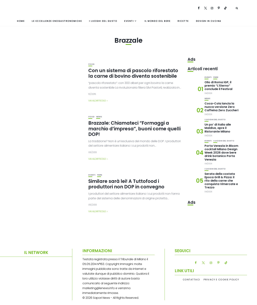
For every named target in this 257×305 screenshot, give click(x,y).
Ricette (183, 20)
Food (91, 64)
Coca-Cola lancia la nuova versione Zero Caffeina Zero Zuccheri (221, 106)
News (99, 117)
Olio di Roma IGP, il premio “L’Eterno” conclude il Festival (218, 85)
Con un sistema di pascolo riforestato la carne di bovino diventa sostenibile (133, 73)
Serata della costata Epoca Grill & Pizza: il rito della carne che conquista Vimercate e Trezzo (221, 181)
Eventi (129, 20)
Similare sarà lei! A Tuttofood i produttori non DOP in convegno (126, 184)
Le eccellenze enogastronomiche (57, 20)
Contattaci (191, 279)
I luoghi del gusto (103, 20)
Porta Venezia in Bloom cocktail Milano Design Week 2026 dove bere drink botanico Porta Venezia (221, 153)
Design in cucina (208, 20)
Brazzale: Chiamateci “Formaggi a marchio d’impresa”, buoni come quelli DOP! (134, 128)
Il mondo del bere (158, 20)
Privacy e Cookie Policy (221, 279)
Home (21, 20)
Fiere (99, 175)
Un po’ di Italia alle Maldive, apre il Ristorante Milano (218, 127)
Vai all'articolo (97, 100)
